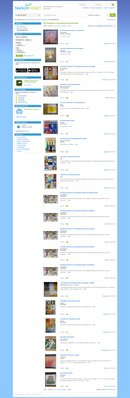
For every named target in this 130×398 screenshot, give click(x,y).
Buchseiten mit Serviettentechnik (70, 84)
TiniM (107, 97)
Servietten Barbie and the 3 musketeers (72, 30)
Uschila (106, 206)
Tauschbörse (31, 19)
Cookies (27, 394)
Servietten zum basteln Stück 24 (70, 156)
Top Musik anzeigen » (21, 117)
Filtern (19, 55)
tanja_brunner (21, 102)
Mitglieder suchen (22, 143)
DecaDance (105, 79)
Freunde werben (21, 145)
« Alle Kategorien (20, 26)
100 (114, 389)
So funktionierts (21, 137)
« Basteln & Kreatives (22, 28)
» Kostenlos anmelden (95, 8)
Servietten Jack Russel (67, 337)
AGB (16, 394)
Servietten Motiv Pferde (67, 120)
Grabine (20, 99)
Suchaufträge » (111, 19)
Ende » (70, 26)
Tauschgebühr (21, 147)
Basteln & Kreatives (41, 19)
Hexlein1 (106, 43)
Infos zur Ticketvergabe (23, 141)
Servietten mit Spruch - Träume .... (70, 355)
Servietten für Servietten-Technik (70, 301)
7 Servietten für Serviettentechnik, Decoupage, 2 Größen (77, 283)
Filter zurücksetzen (29, 55)
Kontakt (19, 151)
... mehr (68, 36)
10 (106, 389)
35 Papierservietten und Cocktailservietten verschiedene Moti (79, 192)
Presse (32, 394)
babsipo (106, 115)
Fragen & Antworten (22, 139)
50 (111, 389)
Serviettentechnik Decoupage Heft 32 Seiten (73, 138)
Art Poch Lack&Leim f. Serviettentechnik (72, 102)
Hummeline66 (104, 350)
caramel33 (105, 314)
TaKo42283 (21, 95)
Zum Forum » (28, 85)
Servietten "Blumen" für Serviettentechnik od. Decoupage (77, 66)
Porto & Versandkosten (23, 149)
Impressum (38, 394)
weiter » (65, 26)
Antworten (26, 131)
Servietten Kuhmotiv (66, 373)
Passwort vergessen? (109, 8)
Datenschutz (21, 394)
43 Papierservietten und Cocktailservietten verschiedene (77, 210)
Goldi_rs (106, 368)
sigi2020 (106, 134)
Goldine (20, 97)
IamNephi (20, 100)
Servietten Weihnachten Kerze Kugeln (71, 48)
